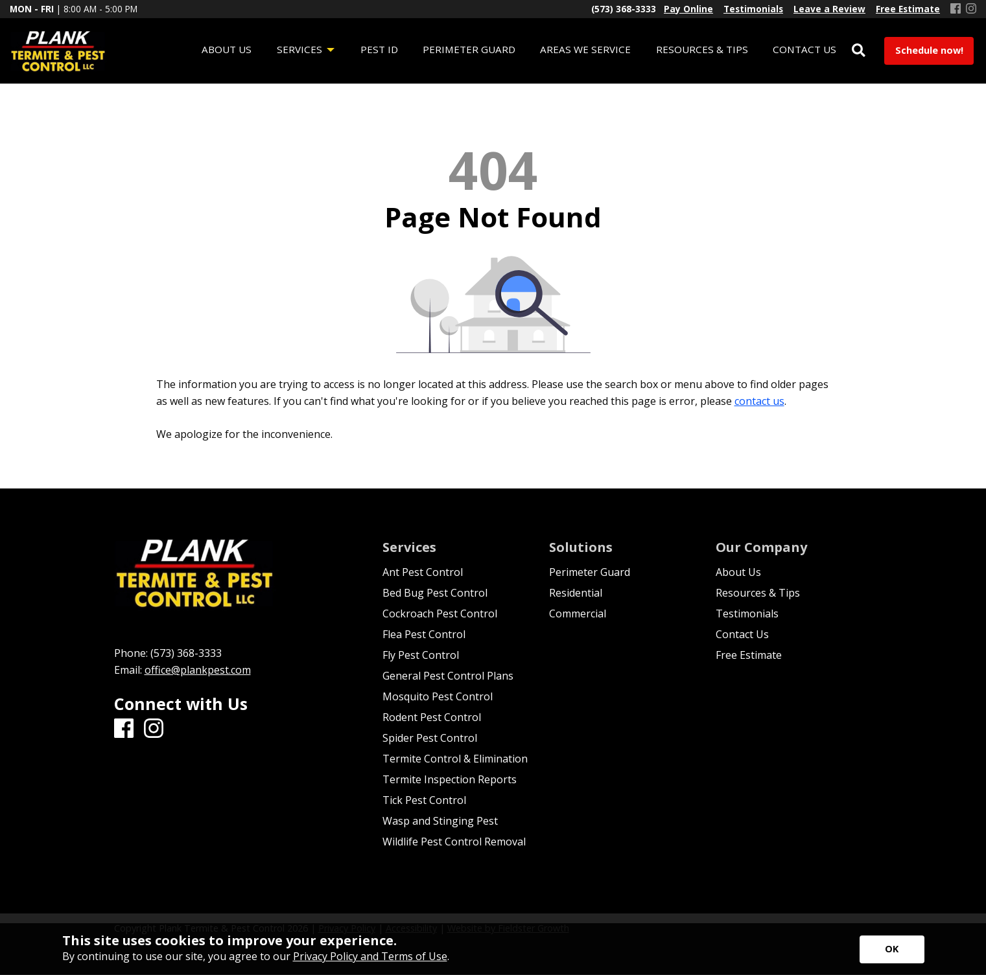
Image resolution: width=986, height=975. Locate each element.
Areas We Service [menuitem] (585, 49)
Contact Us (742, 634)
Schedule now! (929, 50)
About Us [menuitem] (227, 49)
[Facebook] (955, 9)
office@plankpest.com (198, 670)
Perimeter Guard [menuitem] (469, 49)
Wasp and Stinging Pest (440, 821)
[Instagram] (971, 9)
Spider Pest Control (429, 738)
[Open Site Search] (859, 51)
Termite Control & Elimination (455, 758)
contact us (759, 401)
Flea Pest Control (423, 634)
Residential (575, 593)
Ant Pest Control (422, 572)
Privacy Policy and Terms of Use (370, 956)
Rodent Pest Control (431, 717)
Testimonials (747, 613)
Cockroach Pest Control (439, 613)
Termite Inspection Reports (449, 779)
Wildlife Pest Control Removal (454, 841)
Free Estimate (749, 655)
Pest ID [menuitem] (379, 49)
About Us (738, 572)
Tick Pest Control (424, 800)
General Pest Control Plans (447, 676)
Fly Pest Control (420, 655)
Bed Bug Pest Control (434, 593)
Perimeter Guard (589, 572)
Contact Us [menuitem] (804, 49)
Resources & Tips (758, 593)
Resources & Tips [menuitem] (702, 49)
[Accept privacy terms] (892, 949)
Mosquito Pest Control (437, 696)
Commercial (577, 613)
